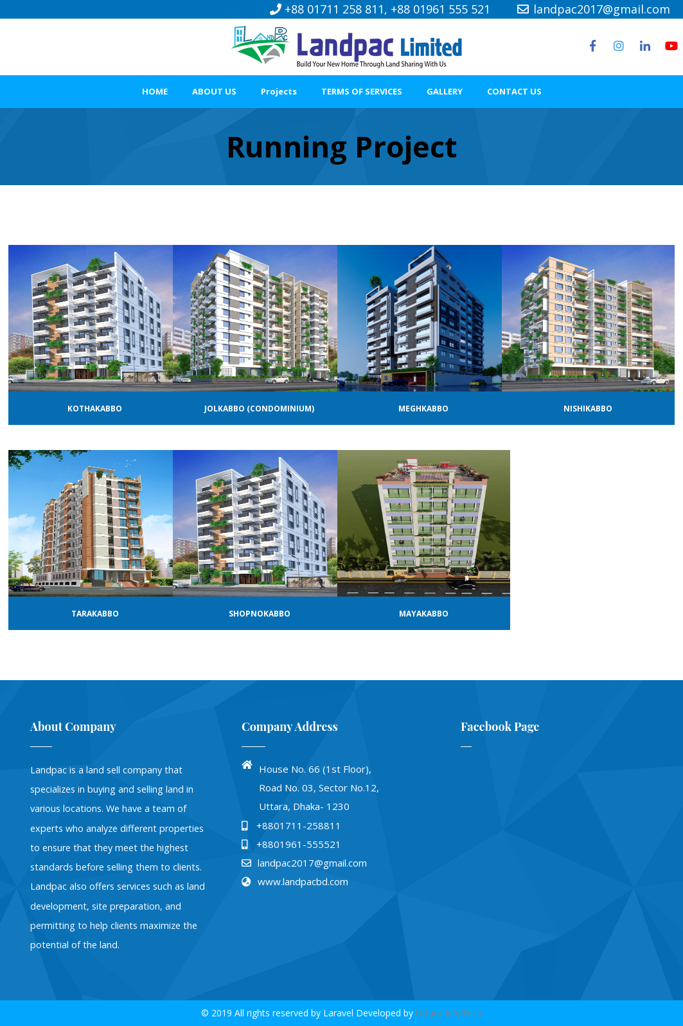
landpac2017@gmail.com (593, 9)
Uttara (430, 1013)
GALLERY (445, 91)
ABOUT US (214, 91)
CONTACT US (514, 91)
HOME (155, 91)
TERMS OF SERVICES (361, 91)
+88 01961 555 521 (440, 9)
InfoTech (463, 1013)
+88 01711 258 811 (334, 9)
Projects (279, 91)
